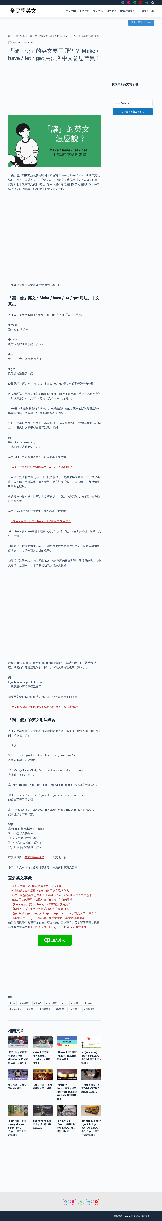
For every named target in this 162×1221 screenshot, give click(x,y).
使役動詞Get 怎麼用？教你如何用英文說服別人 (40, 890)
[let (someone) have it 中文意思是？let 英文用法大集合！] (91, 1042)
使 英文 (30, 1009)
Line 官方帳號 (78, 927)
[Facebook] (122, 2)
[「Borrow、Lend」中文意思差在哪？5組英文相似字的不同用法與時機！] (67, 1074)
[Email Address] (132, 103)
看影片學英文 (129, 11)
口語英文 (111, 10)
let (64, 1003)
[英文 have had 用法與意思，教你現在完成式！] (43, 1110)
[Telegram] (146, 2)
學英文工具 (148, 10)
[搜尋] (152, 2)
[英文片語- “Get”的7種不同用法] (18, 1074)
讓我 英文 (89, 1009)
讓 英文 (75, 1009)
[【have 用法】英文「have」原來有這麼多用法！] (67, 1042)
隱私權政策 (119, 1216)
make (88, 1003)
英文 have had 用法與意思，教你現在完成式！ (42, 1124)
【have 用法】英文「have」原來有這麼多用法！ (41, 521)
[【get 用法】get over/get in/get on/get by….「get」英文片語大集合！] (18, 1110)
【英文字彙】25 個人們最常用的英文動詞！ (38, 886)
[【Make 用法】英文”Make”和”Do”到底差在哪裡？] (91, 1074)
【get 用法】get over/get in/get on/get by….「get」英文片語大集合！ (54, 913)
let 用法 (75, 1003)
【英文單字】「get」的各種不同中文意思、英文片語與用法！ (49, 918)
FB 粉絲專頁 (38, 927)
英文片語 (84, 10)
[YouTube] (140, 2)
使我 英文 (45, 1009)
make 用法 (15, 1009)
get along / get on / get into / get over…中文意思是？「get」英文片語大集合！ (91, 1127)
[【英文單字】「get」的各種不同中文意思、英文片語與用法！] (67, 1110)
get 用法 (24, 1003)
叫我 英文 (60, 1009)
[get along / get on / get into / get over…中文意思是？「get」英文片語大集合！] (91, 1110)
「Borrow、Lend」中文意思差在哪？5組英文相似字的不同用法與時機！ (67, 1091)
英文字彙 (71, 10)
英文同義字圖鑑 (34, 857)
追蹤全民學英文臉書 (141, 22)
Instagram (55, 927)
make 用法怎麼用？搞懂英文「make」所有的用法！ (43, 467)
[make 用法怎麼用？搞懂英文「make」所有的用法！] (43, 1042)
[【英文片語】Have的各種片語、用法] (43, 1074)
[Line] (134, 2)
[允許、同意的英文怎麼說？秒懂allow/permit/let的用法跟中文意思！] (18, 1042)
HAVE (37, 1003)
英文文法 (98, 10)
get (12, 1003)
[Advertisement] (54, 86)
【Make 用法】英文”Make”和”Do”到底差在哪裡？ (41, 909)
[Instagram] (128, 2)
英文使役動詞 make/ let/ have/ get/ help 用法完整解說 (44, 707)
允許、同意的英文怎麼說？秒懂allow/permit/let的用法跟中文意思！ (53, 895)
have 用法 (51, 1003)
